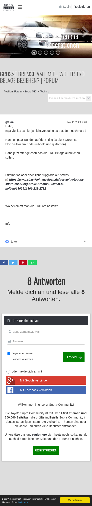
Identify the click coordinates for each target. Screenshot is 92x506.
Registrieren (82, 6)
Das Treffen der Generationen (59, 40)
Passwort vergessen (22, 359)
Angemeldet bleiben (22, 353)
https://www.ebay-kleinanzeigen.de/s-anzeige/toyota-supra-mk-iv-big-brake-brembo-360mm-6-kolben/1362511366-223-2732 (44, 184)
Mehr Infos (23, 502)
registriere (39, 434)
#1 (85, 241)
